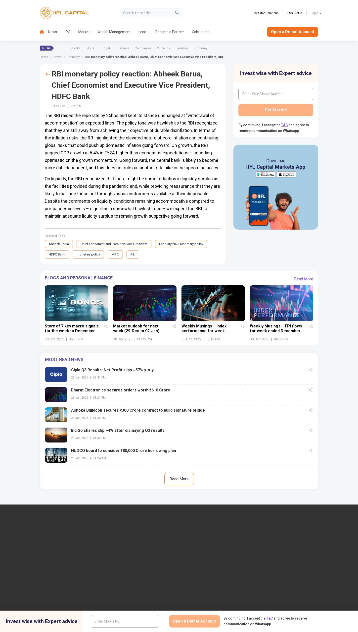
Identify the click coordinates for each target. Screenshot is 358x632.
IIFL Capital (122, 547)
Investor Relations (266, 13)
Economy (200, 48)
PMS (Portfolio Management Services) (291, 563)
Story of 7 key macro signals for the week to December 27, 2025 (72, 331)
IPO (67, 32)
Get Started (276, 110)
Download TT (124, 608)
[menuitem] (44, 32)
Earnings (182, 48)
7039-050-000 (59, 560)
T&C (284, 125)
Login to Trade (125, 600)
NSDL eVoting (272, 600)
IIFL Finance (197, 547)
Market (84, 32)
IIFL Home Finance (202, 555)
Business (123, 48)
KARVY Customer (201, 608)
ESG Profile (294, 13)
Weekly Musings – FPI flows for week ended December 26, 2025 (276, 331)
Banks (76, 48)
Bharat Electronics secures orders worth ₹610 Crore (120, 390)
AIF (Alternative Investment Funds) (288, 571)
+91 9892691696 (33, 575)
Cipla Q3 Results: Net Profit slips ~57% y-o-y (112, 370)
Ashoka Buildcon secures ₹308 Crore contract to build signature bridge (138, 410)
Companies (143, 48)
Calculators (201, 32)
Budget (105, 48)
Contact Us (122, 563)
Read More (303, 279)
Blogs (90, 48)
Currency (163, 48)
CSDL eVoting (271, 608)
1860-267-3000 (32, 560)
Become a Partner (169, 32)
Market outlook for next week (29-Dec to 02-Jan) (136, 329)
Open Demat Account (277, 547)
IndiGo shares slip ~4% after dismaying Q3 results (118, 431)
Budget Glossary (200, 600)
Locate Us (121, 555)
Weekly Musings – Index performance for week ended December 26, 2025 (205, 331)
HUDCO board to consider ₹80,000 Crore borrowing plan (123, 451)
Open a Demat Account (292, 31)
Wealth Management (114, 32)
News (52, 32)
